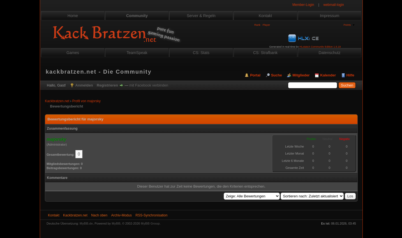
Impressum (329, 15)
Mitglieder (300, 75)
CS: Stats (201, 52)
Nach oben (99, 215)
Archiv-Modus (121, 215)
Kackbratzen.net (57, 101)
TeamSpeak (137, 52)
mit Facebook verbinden (148, 85)
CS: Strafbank (265, 52)
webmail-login (334, 5)
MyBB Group (150, 223)
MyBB (116, 223)
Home (73, 15)
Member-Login (303, 5)
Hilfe (350, 75)
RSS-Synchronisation (151, 215)
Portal (255, 75)
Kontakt (265, 15)
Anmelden (84, 85)
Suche (276, 75)
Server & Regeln (201, 15)
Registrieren (107, 85)
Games (72, 52)
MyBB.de (86, 223)
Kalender (328, 75)
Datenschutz (330, 52)
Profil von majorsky (86, 101)
